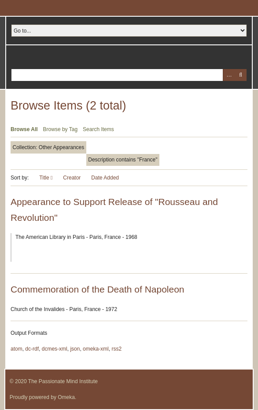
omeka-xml (96, 349)
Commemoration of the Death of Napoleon (97, 289)
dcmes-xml (54, 349)
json (75, 349)
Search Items (98, 129)
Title (45, 178)
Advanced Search (229, 75)
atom (16, 349)
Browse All (24, 129)
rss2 (116, 349)
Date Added (105, 178)
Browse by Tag (60, 129)
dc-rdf (32, 349)
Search (241, 75)
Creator (72, 178)
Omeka (66, 397)
